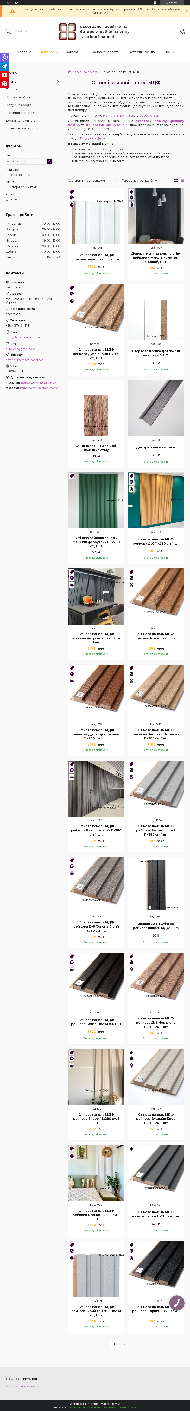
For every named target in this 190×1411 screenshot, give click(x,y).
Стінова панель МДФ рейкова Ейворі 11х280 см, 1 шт (96, 1119)
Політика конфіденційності (119, 1407)
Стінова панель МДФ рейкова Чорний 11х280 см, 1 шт (156, 1311)
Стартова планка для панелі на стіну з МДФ (156, 353)
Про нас (12, 89)
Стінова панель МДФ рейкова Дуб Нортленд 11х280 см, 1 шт (156, 1023)
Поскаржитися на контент (85, 1407)
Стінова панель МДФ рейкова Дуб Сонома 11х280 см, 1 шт (96, 354)
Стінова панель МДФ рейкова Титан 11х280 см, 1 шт (156, 1214)
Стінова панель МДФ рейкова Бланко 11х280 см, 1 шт (96, 1215)
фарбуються (149, 115)
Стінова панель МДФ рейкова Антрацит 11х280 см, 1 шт (96, 638)
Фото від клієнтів (141, 52)
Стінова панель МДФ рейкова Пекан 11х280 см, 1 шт (156, 638)
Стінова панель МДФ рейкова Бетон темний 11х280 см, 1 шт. (96, 830)
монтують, (111, 115)
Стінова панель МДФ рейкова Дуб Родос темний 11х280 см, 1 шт (96, 734)
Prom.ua (116, 1403)
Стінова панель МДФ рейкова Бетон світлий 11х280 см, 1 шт (155, 830)
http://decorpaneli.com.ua (23, 337)
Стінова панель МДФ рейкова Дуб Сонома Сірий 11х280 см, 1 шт (96, 926)
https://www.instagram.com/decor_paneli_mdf (40, 382)
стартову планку (151, 121)
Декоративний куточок (156, 447)
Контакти (73, 52)
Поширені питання (20, 112)
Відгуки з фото (93, 138)
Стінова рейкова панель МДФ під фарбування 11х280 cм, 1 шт (96, 542)
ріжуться (127, 115)
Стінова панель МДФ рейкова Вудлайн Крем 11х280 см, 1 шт (156, 1119)
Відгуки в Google (19, 105)
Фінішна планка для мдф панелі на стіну (96, 448)
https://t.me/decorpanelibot (24, 360)
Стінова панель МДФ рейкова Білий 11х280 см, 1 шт (96, 257)
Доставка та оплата (20, 120)
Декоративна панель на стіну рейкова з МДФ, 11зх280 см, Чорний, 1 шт (156, 258)
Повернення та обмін (22, 128)
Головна (24, 52)
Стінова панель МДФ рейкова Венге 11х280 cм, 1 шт (96, 1022)
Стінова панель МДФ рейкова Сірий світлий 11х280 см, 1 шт (96, 1311)
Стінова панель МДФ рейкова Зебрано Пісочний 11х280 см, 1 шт (156, 734)
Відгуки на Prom (18, 97)
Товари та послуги (86, 72)
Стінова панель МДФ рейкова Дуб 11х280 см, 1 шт (156, 541)
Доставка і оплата (104, 52)
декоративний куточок (106, 125)
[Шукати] (8, 31)
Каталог (47, 52)
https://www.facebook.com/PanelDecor (40, 388)
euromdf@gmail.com (20, 349)
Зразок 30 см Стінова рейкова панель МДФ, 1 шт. (156, 926)
